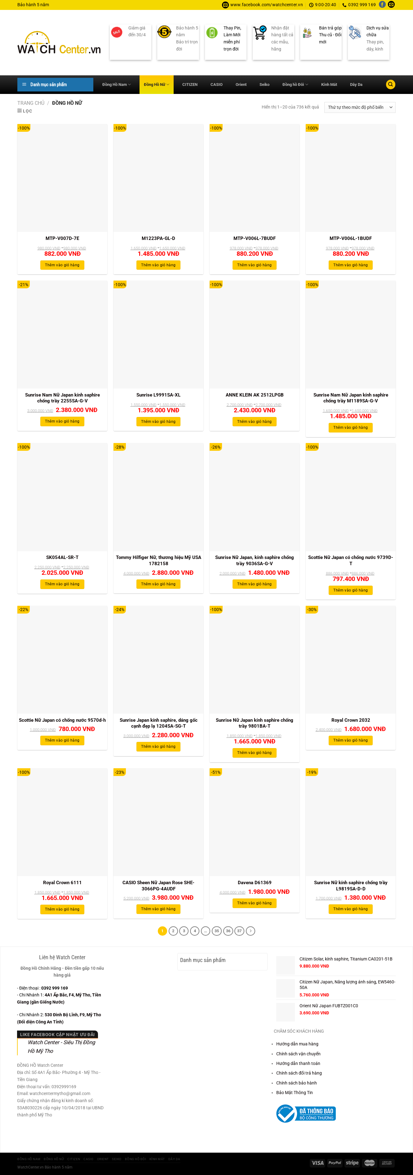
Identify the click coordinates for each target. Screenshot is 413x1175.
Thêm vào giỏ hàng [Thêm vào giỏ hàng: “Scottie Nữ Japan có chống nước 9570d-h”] (62, 740)
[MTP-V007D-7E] (62, 178)
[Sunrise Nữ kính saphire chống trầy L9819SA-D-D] (351, 822)
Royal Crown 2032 (350, 720)
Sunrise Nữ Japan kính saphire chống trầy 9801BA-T (254, 723)
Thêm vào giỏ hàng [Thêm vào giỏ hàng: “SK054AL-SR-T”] (62, 584)
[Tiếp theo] (250, 931)
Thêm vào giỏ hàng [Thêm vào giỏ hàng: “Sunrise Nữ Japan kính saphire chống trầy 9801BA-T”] (254, 753)
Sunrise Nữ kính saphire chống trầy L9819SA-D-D (351, 886)
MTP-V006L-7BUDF (254, 238)
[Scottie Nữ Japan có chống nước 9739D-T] (351, 497)
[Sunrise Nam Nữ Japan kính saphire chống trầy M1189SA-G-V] (351, 334)
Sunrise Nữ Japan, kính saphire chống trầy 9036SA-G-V (254, 560)
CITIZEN (190, 84)
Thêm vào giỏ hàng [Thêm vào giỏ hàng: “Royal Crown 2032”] (350, 740)
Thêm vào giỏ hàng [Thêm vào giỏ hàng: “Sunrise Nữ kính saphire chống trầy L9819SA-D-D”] (350, 909)
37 (239, 931)
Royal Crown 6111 (62, 882)
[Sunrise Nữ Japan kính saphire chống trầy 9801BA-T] (255, 660)
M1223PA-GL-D (158, 238)
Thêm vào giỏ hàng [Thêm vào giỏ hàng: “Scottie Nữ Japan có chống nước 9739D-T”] (350, 590)
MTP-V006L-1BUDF (351, 238)
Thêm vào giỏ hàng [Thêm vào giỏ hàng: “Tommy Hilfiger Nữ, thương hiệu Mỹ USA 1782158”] (158, 584)
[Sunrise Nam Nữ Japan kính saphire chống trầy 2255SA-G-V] (62, 334)
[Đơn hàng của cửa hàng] (360, 107)
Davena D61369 (255, 882)
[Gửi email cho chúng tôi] (391, 5)
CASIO (217, 84)
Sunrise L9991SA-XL (158, 395)
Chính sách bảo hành (296, 1082)
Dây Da (356, 84)
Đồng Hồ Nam (116, 84)
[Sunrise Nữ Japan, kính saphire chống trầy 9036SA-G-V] (255, 497)
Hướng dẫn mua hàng (297, 1043)
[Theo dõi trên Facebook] (382, 5)
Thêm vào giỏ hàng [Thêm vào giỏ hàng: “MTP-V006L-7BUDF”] (254, 265)
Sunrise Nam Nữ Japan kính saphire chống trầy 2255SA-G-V (62, 398)
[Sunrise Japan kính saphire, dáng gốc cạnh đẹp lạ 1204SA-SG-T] (158, 660)
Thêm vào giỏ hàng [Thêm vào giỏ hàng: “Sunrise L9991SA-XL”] (158, 421)
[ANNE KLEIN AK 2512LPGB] (255, 334)
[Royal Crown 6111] (62, 822)
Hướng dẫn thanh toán (298, 1063)
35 (217, 931)
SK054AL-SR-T (62, 557)
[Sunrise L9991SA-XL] (158, 334)
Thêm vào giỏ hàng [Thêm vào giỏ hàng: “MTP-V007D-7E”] (62, 265)
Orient (241, 84)
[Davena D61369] (255, 822)
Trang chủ (30, 103)
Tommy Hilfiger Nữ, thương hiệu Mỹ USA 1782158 (158, 560)
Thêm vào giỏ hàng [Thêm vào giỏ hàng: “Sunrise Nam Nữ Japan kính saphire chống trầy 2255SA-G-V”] (62, 421)
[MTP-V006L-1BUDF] (351, 178)
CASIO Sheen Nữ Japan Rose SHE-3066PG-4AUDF (158, 886)
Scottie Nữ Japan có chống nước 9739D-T (350, 560)
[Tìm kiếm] (390, 84)
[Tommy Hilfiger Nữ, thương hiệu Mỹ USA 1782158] (158, 497)
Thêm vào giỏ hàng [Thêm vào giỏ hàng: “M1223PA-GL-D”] (158, 265)
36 (228, 931)
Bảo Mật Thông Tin (294, 1092)
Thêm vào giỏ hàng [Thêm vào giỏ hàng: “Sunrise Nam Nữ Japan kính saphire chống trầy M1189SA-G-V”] (350, 427)
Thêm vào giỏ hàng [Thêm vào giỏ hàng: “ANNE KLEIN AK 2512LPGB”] (254, 421)
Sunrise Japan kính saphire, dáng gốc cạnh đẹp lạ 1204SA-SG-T (159, 723)
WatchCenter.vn (30, 1167)
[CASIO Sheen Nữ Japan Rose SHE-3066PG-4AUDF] (158, 822)
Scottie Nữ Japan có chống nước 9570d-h (62, 720)
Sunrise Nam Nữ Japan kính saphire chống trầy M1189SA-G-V (350, 398)
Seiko (264, 84)
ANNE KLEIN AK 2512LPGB (255, 395)
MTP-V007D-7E (62, 238)
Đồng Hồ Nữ (156, 84)
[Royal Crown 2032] (351, 660)
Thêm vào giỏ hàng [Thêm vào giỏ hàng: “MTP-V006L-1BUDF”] (350, 265)
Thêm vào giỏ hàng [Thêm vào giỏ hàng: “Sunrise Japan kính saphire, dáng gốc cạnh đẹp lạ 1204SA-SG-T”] (158, 746)
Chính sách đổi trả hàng (299, 1073)
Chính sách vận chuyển (298, 1053)
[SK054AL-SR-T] (62, 497)
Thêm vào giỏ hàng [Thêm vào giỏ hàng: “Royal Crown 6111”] (62, 909)
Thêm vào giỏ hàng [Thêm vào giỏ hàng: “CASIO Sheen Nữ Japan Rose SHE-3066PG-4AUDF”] (158, 909)
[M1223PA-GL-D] (158, 178)
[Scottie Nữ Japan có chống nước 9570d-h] (62, 660)
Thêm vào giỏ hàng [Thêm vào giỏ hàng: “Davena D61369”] (254, 903)
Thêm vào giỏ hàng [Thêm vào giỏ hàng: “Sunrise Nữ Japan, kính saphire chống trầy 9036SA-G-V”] (254, 584)
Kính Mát (329, 84)
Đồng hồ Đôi (295, 84)
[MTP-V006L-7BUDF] (255, 178)
